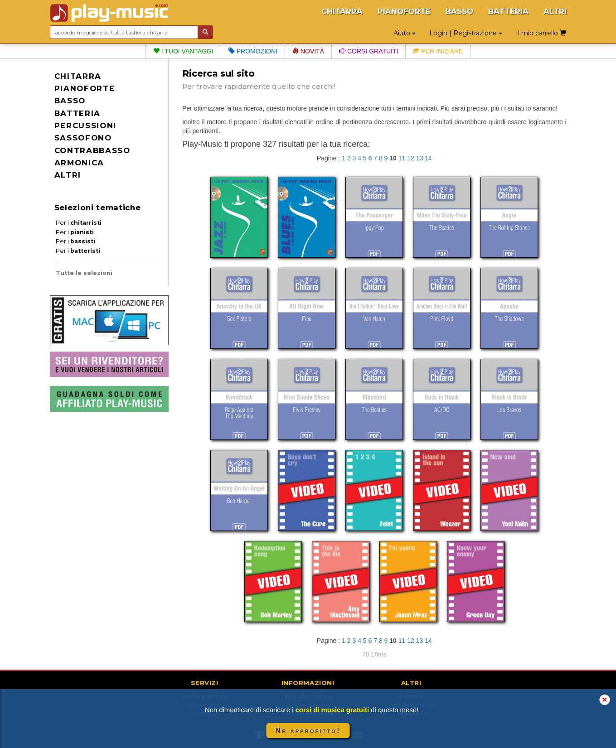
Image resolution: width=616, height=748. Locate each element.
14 (428, 158)
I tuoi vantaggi (183, 51)
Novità (308, 51)
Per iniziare (438, 51)
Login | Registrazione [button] (465, 33)
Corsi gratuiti (368, 51)
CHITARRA (342, 11)
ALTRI (555, 11)
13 (419, 158)
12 (410, 158)
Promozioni (252, 51)
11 (402, 158)
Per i (79, 222)
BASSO (459, 11)
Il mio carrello (541, 33)
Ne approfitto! (308, 730)
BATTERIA (508, 11)
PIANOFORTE (404, 11)
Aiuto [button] (404, 33)
